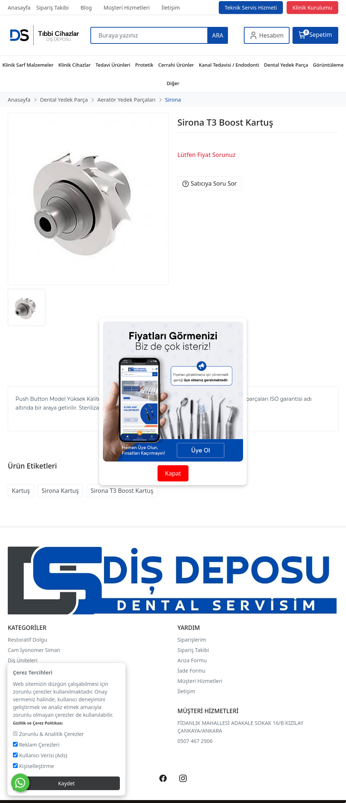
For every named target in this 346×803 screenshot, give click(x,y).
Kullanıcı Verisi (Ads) (40, 755)
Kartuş (21, 491)
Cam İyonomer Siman (34, 649)
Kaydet (66, 783)
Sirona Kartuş (60, 491)
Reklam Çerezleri (36, 744)
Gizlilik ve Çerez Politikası (38, 723)
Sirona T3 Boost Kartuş (122, 491)
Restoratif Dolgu (27, 639)
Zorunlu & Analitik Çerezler (48, 733)
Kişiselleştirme (33, 765)
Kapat (173, 473)
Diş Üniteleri (23, 660)
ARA (217, 35)
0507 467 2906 (194, 740)
